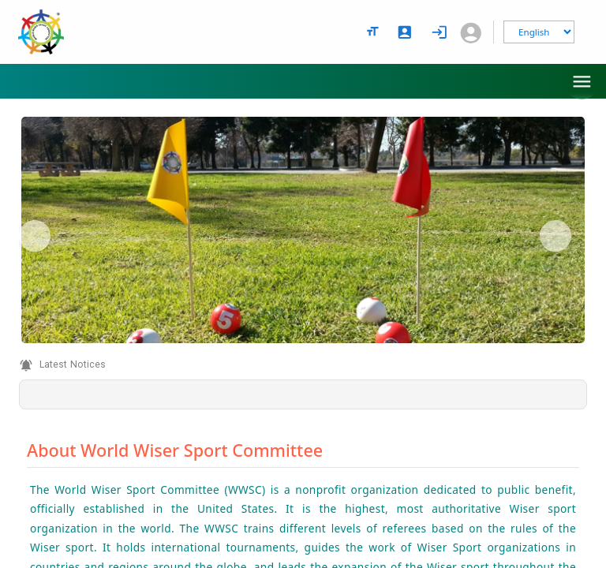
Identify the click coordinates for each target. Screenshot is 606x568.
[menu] (582, 81)
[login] (439, 32)
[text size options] (372, 32)
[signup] (405, 32)
